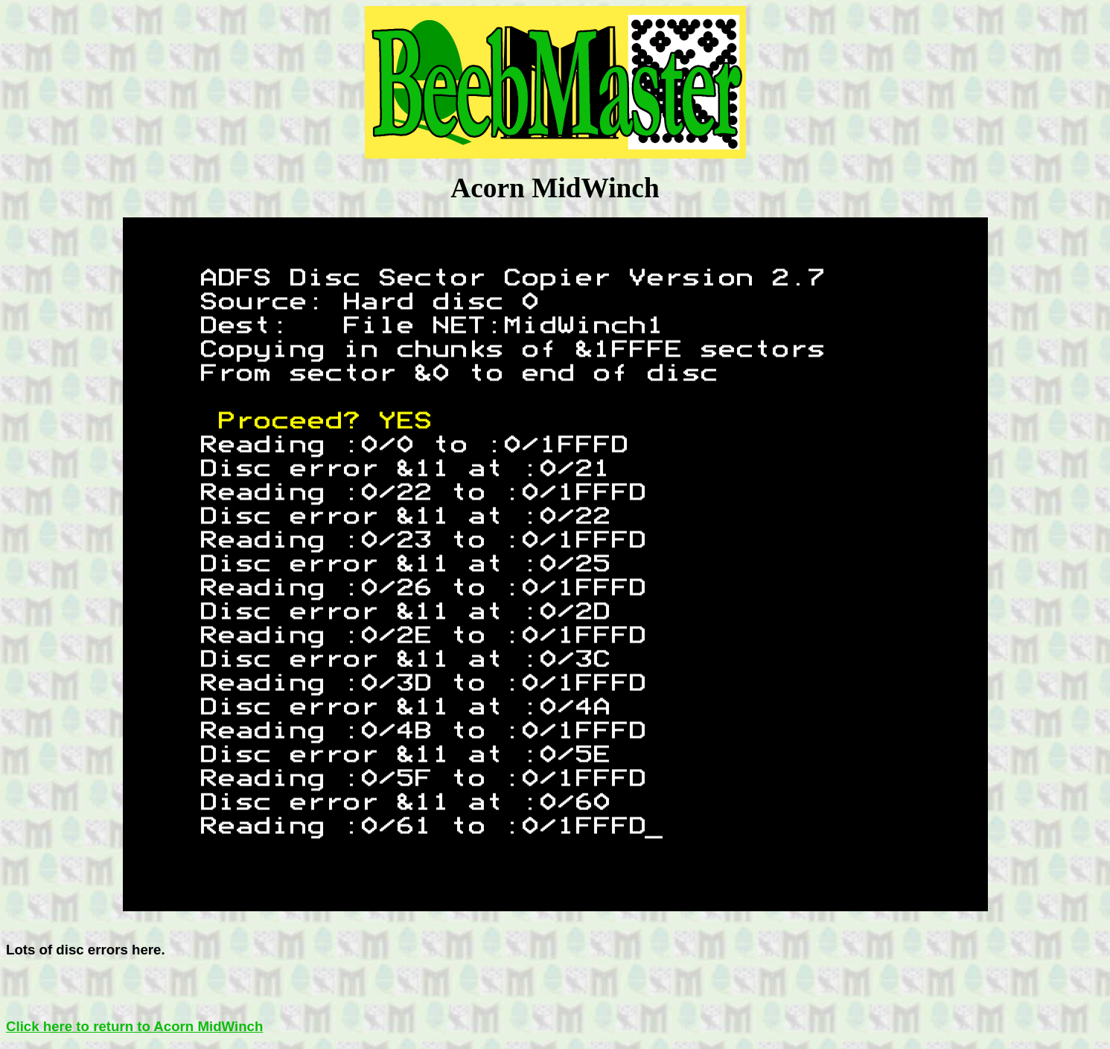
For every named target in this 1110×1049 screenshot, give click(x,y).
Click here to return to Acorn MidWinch (134, 1026)
